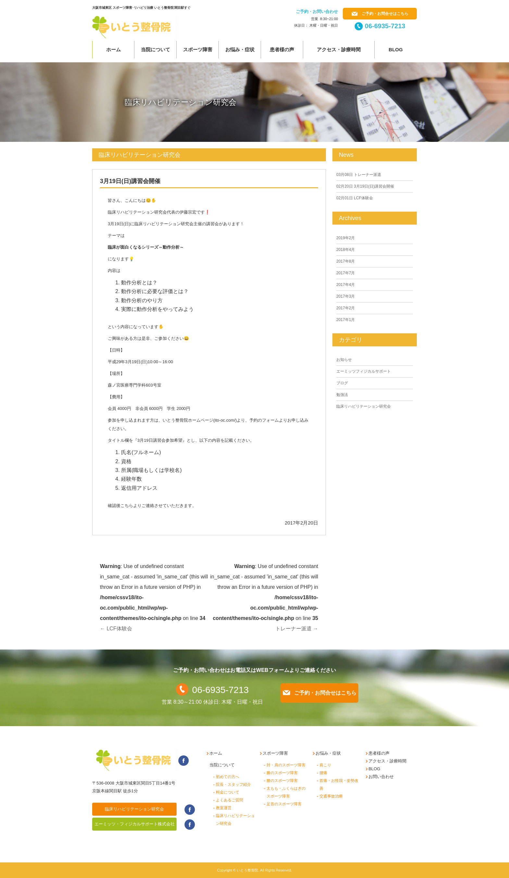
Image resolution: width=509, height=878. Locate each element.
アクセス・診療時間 (339, 49)
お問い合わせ (381, 776)
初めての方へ (227, 776)
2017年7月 (345, 273)
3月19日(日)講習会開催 (365, 186)
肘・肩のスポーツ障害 (286, 765)
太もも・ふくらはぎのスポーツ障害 (286, 792)
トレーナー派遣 (296, 628)
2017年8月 (345, 261)
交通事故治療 (331, 796)
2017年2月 (345, 308)
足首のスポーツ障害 (284, 804)
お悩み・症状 (240, 49)
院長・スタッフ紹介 (233, 784)
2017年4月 (345, 284)
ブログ (342, 383)
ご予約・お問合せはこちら (380, 13)
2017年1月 (345, 319)
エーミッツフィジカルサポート (363, 371)
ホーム (113, 49)
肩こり (325, 765)
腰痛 (323, 773)
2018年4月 (345, 249)
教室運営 (223, 808)
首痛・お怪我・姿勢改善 (338, 784)
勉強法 (342, 394)
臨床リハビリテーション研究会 (363, 406)
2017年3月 (345, 296)
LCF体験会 (116, 628)
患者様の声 (282, 49)
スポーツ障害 (197, 49)
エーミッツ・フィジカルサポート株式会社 (134, 824)
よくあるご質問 (229, 800)
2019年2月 (345, 238)
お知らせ (344, 359)
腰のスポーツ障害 (282, 780)
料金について (227, 792)
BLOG (374, 768)
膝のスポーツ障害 (282, 773)
